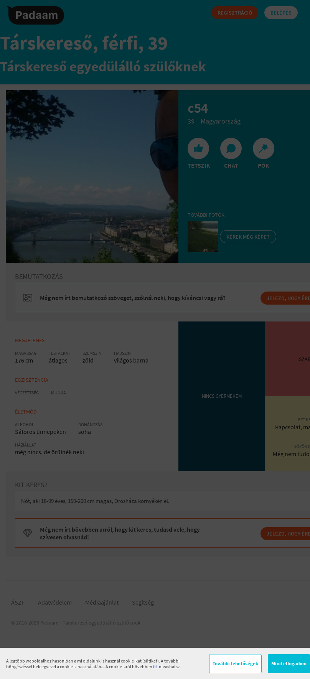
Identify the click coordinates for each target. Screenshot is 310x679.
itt (155, 666)
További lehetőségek (235, 663)
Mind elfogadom (289, 663)
